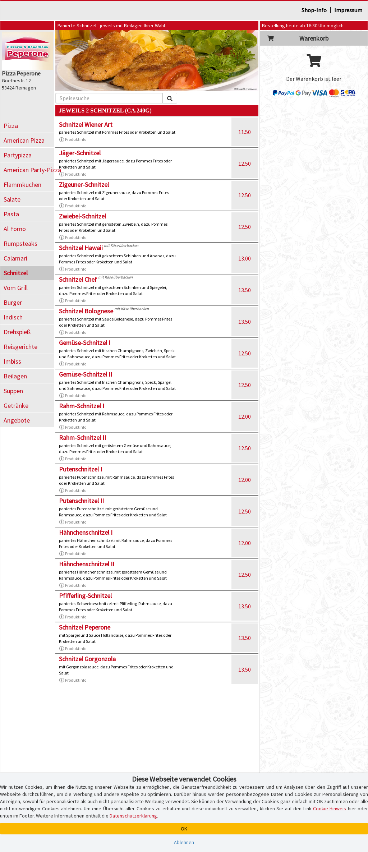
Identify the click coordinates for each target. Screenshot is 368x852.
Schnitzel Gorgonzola (87, 659)
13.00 (244, 258)
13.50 (244, 290)
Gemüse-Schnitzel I (84, 343)
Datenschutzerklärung (133, 815)
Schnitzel (16, 273)
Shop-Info (314, 10)
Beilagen (15, 376)
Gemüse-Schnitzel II (85, 374)
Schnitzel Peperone (84, 627)
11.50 (244, 131)
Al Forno (15, 229)
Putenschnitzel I (80, 469)
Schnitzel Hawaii (81, 248)
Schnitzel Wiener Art (85, 124)
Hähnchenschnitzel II (86, 564)
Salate (12, 199)
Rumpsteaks (20, 243)
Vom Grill (16, 288)
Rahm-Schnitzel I (81, 406)
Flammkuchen (22, 184)
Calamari (15, 258)
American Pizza (24, 140)
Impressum (348, 10)
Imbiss (12, 361)
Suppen (13, 391)
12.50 (244, 163)
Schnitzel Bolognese (86, 311)
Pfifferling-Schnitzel (85, 595)
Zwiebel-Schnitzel (82, 216)
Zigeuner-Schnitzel (84, 184)
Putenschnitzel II (81, 501)
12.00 (244, 416)
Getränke (16, 405)
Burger (13, 302)
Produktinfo (72, 139)
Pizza (11, 125)
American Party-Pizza (29, 170)
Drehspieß (17, 332)
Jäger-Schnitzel (80, 153)
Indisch (13, 317)
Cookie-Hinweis (329, 808)
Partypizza (18, 155)
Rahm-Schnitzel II (82, 437)
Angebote (17, 420)
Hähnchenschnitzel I (85, 532)
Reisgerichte (20, 346)
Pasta (11, 214)
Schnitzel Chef (78, 279)
